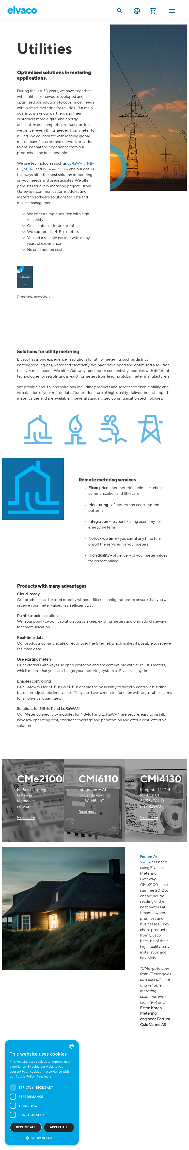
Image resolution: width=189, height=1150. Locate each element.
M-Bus (29, 169)
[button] (42, 1137)
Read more (26, 817)
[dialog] (42, 1092)
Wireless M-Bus (55, 169)
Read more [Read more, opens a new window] (43, 1076)
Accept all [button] (59, 1127)
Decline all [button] (26, 1127)
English (137, 11)
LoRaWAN (76, 163)
